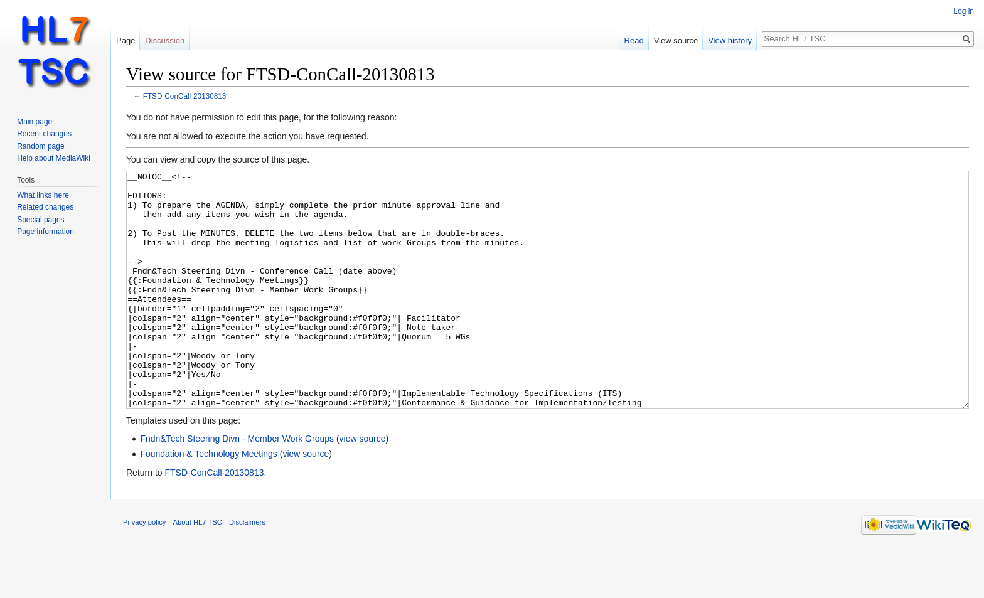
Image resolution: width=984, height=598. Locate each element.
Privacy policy (144, 569)
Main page (34, 121)
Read (634, 40)
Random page (40, 146)
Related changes (45, 207)
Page (125, 40)
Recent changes (44, 133)
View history (730, 40)
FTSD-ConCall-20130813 (185, 96)
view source (363, 486)
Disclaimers (247, 569)
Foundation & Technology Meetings (208, 501)
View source (676, 40)
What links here (43, 195)
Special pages (40, 219)
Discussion (164, 40)
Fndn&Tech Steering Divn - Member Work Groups (237, 486)
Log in (963, 11)
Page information (45, 231)
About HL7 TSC (197, 569)
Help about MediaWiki (53, 158)
